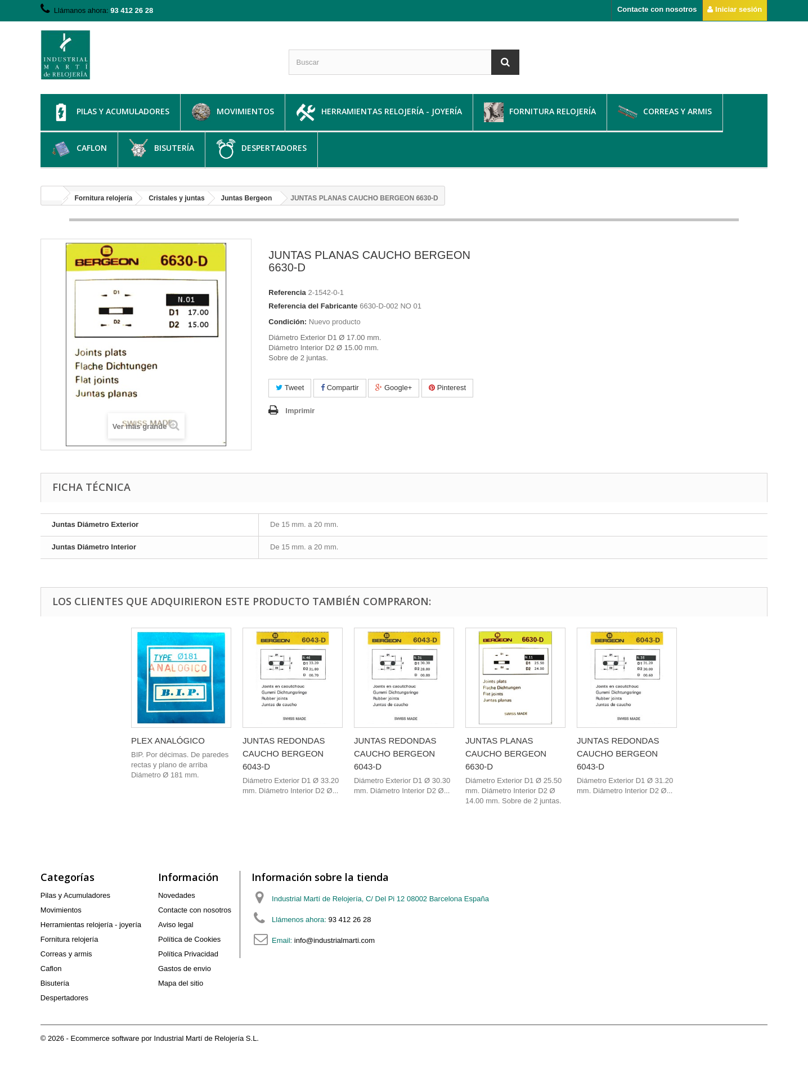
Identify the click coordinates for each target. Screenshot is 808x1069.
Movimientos (232, 112)
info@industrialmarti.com (334, 940)
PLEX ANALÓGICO (168, 740)
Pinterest (447, 387)
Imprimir (300, 410)
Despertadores (261, 149)
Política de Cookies (189, 939)
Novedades (176, 895)
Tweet (290, 387)
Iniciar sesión (734, 9)
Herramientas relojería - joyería (379, 112)
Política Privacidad (188, 954)
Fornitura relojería (540, 112)
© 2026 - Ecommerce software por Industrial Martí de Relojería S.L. (150, 1038)
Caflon (79, 149)
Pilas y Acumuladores (110, 112)
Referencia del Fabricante (312, 306)
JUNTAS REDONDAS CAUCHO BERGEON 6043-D (284, 753)
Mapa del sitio (180, 983)
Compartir (340, 387)
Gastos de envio (184, 968)
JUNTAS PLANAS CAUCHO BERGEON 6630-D (505, 753)
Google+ (393, 387)
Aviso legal (176, 924)
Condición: (287, 321)
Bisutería (161, 149)
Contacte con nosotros (657, 9)
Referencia (287, 292)
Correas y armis (665, 112)
